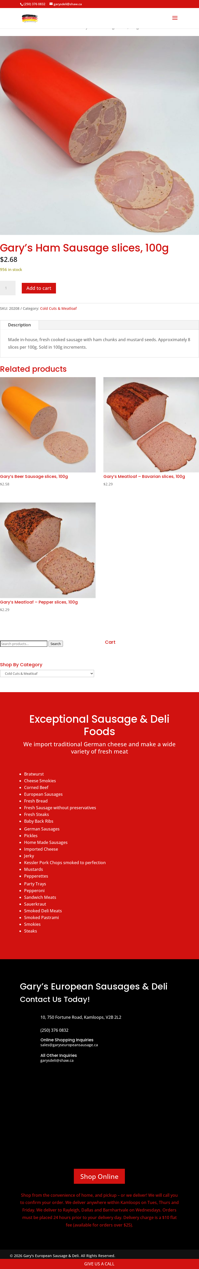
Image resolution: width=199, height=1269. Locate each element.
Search (56, 643)
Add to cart (38, 288)
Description (19, 325)
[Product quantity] (8, 288)
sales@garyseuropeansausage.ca (69, 1044)
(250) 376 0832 (34, 4)
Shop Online (99, 1176)
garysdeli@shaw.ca (57, 1060)
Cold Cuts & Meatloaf (58, 308)
